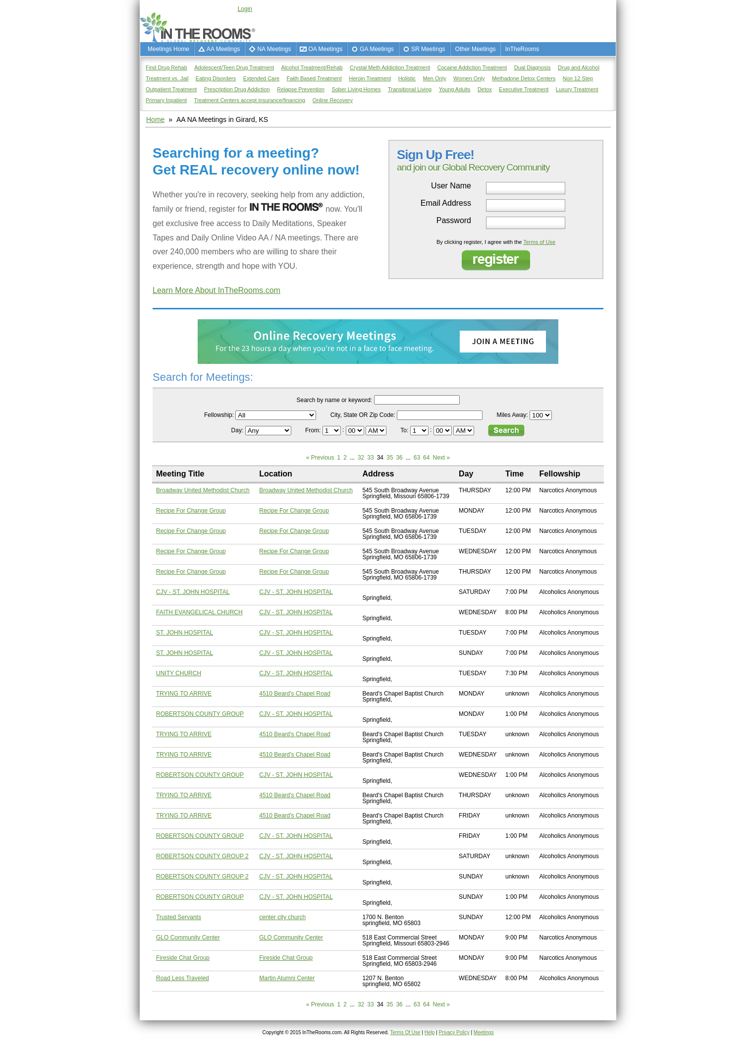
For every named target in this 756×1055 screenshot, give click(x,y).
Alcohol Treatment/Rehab (312, 67)
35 (389, 457)
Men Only (434, 78)
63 (417, 457)
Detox (485, 89)
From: (314, 430)
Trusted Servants (178, 917)
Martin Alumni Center (287, 978)
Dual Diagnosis (532, 67)
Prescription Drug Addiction (237, 89)
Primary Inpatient (166, 100)
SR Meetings (428, 49)
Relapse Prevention (300, 89)
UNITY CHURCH (178, 673)
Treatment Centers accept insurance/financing (250, 100)
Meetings (484, 1032)
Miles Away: (512, 414)
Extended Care (261, 78)
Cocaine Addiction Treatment (472, 67)
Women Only (469, 78)
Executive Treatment (523, 89)
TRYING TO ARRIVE (184, 693)
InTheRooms (522, 49)
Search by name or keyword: (334, 400)
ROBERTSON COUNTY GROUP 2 (202, 856)
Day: (238, 430)
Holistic (407, 78)
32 (361, 457)
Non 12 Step (578, 78)
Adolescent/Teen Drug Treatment (234, 67)
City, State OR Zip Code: (362, 414)
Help (430, 1032)
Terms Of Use (405, 1032)
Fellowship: (219, 414)
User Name (451, 186)
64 (426, 457)
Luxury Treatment (577, 89)
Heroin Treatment (370, 78)
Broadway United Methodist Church (203, 490)
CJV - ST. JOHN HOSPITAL (192, 591)
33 (370, 457)
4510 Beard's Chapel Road (294, 693)
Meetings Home (168, 49)
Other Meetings (475, 49)
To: (405, 430)
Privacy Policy (453, 1032)
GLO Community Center (188, 937)
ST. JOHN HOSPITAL (184, 632)
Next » (441, 457)
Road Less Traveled (182, 978)
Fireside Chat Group (183, 957)
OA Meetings (325, 49)
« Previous (320, 457)
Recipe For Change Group (191, 510)
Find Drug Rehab (166, 67)
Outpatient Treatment (171, 89)
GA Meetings (377, 49)
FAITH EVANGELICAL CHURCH (199, 612)
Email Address (446, 203)
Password (453, 221)
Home (155, 119)
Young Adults (455, 89)
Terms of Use (539, 242)
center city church (282, 917)
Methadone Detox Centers (523, 78)
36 (399, 457)
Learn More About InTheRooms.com (216, 290)
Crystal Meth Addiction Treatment (390, 67)
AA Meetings (223, 49)
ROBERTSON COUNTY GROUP (200, 713)
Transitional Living (410, 89)
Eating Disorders (216, 78)
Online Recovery (333, 100)
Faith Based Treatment (313, 78)
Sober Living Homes (355, 89)
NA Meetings (274, 49)
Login (245, 8)
